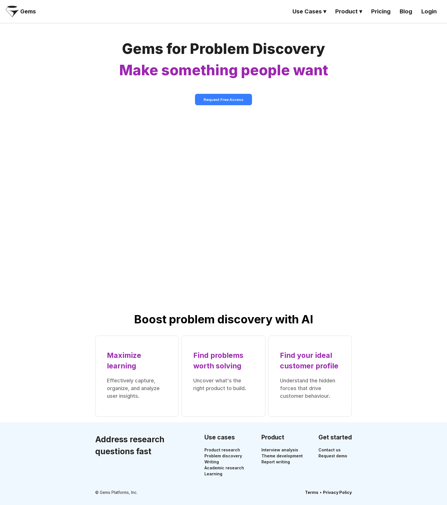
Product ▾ (348, 11)
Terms (311, 492)
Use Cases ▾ (309, 11)
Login (429, 11)
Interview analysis (279, 449)
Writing (211, 461)
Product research (222, 449)
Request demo (332, 455)
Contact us (329, 449)
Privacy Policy (337, 492)
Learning (213, 473)
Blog (406, 11)
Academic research (224, 467)
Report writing (275, 461)
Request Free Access (223, 99)
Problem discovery (223, 455)
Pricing (381, 11)
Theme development (282, 455)
